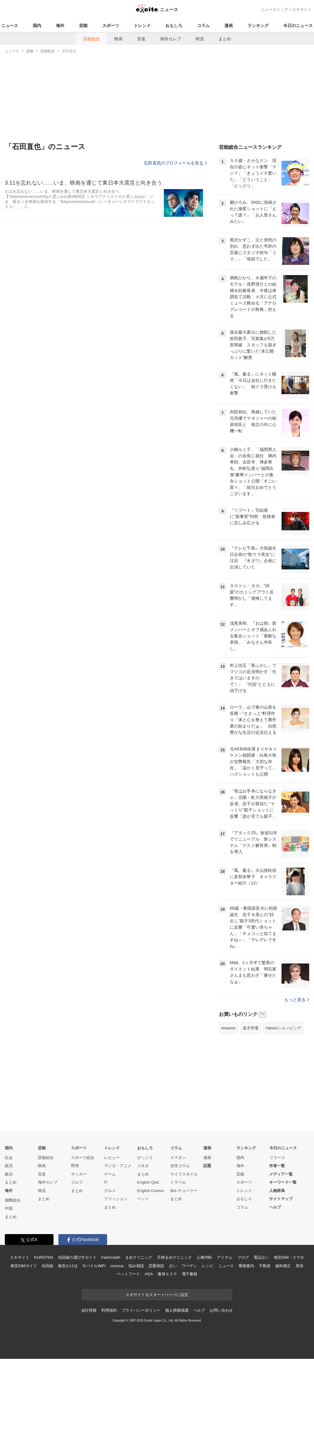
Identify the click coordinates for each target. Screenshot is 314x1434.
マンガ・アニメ (117, 1165)
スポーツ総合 (82, 1157)
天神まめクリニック (174, 1257)
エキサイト (302, 9)
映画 (118, 38)
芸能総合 (91, 38)
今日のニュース (298, 25)
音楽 (141, 38)
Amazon (228, 1028)
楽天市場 (250, 1028)
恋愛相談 (156, 1266)
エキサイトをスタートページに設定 (157, 1294)
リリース (277, 1157)
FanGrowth (110, 1257)
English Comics (150, 1190)
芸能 (83, 25)
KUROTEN (43, 1257)
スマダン (178, 1157)
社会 (9, 1157)
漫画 (228, 25)
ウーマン (189, 1266)
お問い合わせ (221, 1310)
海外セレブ (170, 38)
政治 (9, 1174)
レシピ (208, 1266)
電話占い (261, 1257)
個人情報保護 (176, 1310)
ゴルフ (77, 1182)
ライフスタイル (184, 1174)
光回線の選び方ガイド (77, 1257)
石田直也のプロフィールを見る (175, 163)
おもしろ (173, 25)
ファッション (116, 1199)
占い (173, 1266)
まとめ (224, 38)
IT (106, 1182)
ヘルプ (275, 1207)
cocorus (117, 1266)
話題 (207, 1165)
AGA (149, 1274)
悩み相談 (136, 1266)
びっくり (145, 1157)
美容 (299, 1266)
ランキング (258, 25)
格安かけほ (67, 1266)
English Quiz (148, 1182)
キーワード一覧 (283, 1182)
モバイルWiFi (93, 1266)
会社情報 (89, 1310)
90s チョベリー (183, 1190)
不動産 (265, 1266)
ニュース (9, 25)
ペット (143, 1199)
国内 (37, 25)
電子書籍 (189, 1274)
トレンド (142, 25)
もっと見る (296, 999)
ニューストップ (274, 9)
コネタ (143, 1165)
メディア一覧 (281, 1174)
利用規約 (109, 1310)
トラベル (178, 1182)
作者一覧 (277, 1165)
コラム (203, 25)
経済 (9, 1165)
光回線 (47, 1266)
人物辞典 (277, 1190)
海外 (60, 25)
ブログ (243, 1257)
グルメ (110, 1190)
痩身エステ (167, 1274)
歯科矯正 (283, 1266)
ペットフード (128, 1274)
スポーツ (110, 25)
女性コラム (180, 1165)
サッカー (79, 1174)
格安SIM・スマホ (289, 1257)
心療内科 (204, 1257)
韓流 (199, 38)
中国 (9, 1208)
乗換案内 (246, 1266)
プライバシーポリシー (141, 1310)
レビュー (112, 1157)
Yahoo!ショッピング (283, 1028)
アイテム (224, 1257)
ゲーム (110, 1174)
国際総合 (12, 1200)
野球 (75, 1165)
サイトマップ (281, 1199)
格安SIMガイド (24, 1266)
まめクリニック (138, 1257)
